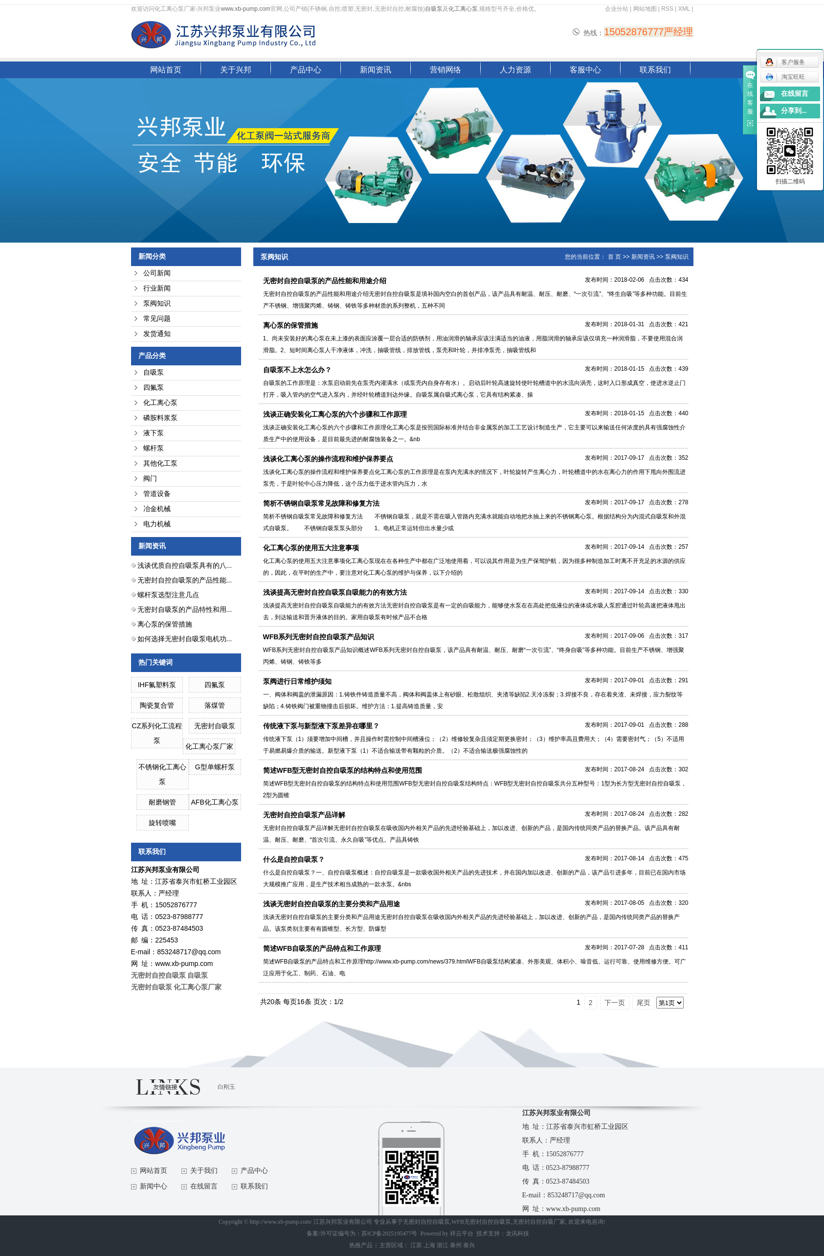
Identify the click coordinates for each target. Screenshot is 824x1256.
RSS (667, 8)
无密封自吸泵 (214, 726)
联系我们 (655, 70)
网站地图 (645, 8)
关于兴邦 (235, 70)
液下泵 (153, 433)
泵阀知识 (157, 303)
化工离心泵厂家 (209, 746)
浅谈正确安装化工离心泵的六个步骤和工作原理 (335, 414)
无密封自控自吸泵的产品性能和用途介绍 (324, 281)
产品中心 (305, 70)
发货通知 (157, 333)
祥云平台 (461, 1233)
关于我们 (204, 1170)
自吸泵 (434, 8)
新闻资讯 (375, 70)
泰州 (456, 1245)
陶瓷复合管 (157, 705)
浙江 (442, 1245)
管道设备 (157, 493)
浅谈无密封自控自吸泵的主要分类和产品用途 (331, 904)
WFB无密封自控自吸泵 (481, 1221)
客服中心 (585, 70)
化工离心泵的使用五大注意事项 (311, 548)
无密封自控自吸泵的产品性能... (184, 580)
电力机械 (157, 524)
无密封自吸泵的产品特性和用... (184, 609)
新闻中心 (153, 1186)
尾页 (643, 1003)
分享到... (794, 110)
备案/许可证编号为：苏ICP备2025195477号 (362, 1233)
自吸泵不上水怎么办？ (297, 370)
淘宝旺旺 (785, 77)
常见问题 (157, 318)
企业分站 (616, 8)
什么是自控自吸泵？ (294, 859)
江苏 (416, 1245)
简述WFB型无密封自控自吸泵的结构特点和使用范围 (343, 770)
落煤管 (214, 705)
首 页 (614, 256)
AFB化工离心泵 (215, 802)
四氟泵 (153, 387)
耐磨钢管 (162, 802)
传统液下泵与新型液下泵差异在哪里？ (321, 726)
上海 (429, 1245)
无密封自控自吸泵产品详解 (304, 815)
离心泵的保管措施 (164, 624)
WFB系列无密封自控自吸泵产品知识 (319, 637)
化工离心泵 (463, 8)
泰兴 (469, 1245)
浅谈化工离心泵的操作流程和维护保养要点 (328, 459)
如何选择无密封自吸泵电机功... (184, 639)
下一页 (614, 1003)
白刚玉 (226, 1086)
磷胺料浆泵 (160, 418)
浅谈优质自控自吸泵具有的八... (184, 565)
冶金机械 (157, 509)
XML (684, 8)
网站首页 (165, 70)
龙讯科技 (517, 1233)
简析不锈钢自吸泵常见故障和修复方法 (324, 503)
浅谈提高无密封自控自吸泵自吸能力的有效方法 (335, 592)
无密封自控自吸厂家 (538, 1221)
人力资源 (515, 70)
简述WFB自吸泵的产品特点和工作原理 (322, 948)
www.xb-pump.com (245, 8)
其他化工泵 (160, 463)
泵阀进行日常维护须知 (297, 681)
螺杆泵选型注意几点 (168, 595)
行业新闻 (157, 288)
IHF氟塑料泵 (157, 685)
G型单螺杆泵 (215, 767)
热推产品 (361, 1245)
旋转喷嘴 (162, 823)
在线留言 (204, 1186)
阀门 (150, 478)
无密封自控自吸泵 (426, 1221)
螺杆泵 (153, 448)
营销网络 (445, 70)
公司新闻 (157, 273)
